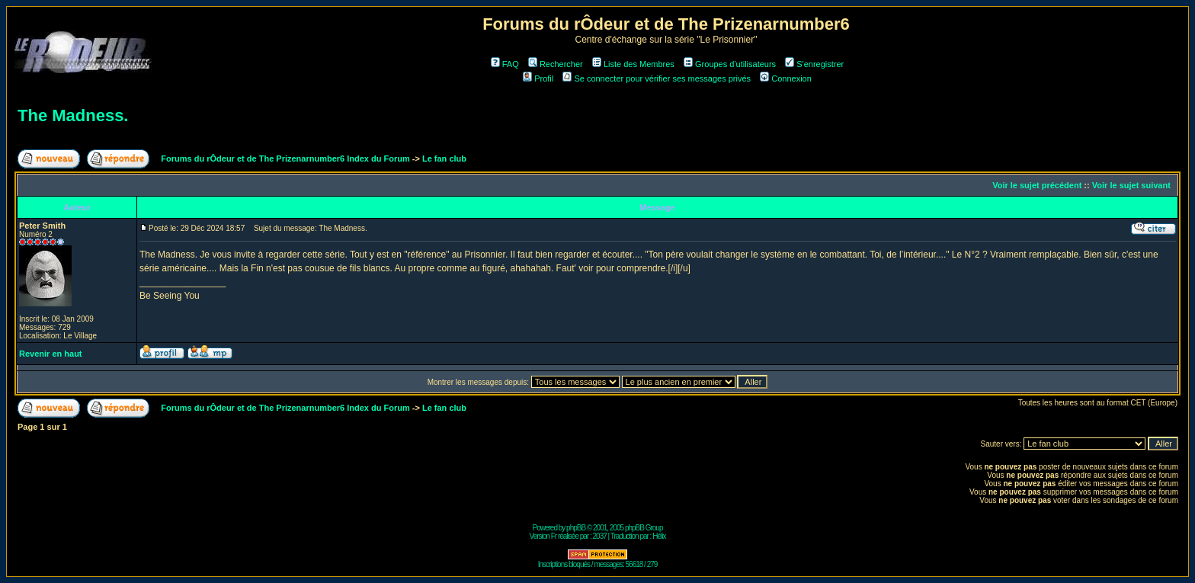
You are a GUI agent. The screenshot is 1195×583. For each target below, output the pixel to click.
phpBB (575, 528)
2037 (600, 536)
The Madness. (73, 115)
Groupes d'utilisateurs (730, 64)
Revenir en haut (50, 353)
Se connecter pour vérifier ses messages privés (656, 78)
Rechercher (555, 64)
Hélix (658, 536)
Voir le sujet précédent (1036, 185)
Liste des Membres (633, 64)
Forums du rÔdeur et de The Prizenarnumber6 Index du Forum (285, 158)
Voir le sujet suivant (1131, 185)
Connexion (786, 78)
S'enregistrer (814, 64)
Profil (538, 78)
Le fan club (444, 158)
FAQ (505, 64)
